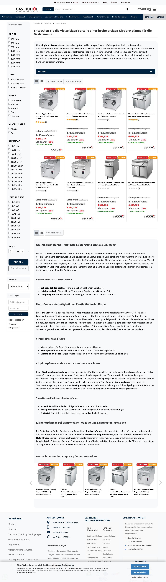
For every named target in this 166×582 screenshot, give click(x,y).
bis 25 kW (14, 225)
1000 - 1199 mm (17, 87)
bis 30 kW (14, 229)
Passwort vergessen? (13, 326)
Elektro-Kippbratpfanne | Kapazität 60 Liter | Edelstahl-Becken (47, 116)
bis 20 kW (14, 221)
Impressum (13, 544)
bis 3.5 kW (14, 202)
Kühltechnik (7, 17)
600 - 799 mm (16, 79)
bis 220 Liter (15, 185)
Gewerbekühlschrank (94, 551)
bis (17, 251)
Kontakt (114, 2)
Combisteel (15, 100)
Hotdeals (149, 17)
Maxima (13, 108)
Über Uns (12, 529)
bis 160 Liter (15, 177)
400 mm (13, 39)
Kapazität (14, 141)
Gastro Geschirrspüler (92, 556)
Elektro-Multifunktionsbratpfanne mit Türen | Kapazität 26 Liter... (120, 493)
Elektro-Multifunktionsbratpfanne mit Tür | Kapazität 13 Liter (80, 115)
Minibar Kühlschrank (107, 548)
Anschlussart (16, 124)
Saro (11, 112)
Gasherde (106, 543)
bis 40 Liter (14, 153)
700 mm (13, 43)
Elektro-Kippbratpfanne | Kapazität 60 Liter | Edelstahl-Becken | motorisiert (47, 184)
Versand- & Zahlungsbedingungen (24, 534)
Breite (12, 34)
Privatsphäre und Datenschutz (23, 559)
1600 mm (14, 62)
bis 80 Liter (14, 161)
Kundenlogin (125, 2)
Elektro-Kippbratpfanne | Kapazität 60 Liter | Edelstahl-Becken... (46, 491)
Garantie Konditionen (18, 539)
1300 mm (14, 58)
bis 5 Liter (14, 146)
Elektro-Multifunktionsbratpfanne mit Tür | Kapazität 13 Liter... (71, 493)
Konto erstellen (16, 319)
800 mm (13, 46)
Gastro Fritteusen (93, 547)
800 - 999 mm (16, 83)
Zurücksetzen (18, 268)
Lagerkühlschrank (109, 536)
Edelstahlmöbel (72, 17)
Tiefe (11, 74)
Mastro (13, 104)
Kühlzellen (106, 540)
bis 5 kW (13, 206)
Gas (11, 133)
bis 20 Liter (14, 149)
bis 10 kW (14, 213)
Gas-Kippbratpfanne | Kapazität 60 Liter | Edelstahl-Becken (110, 115)
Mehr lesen (42, 71)
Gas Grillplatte (108, 554)
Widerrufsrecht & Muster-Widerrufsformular (20, 552)
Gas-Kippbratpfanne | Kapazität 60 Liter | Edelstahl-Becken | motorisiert (80, 184)
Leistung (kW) (16, 197)
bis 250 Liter (15, 189)
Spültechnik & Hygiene (54, 17)
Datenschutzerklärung (28, 573)
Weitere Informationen (140, 577)
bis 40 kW (14, 233)
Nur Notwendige (140, 572)
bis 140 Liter (15, 173)
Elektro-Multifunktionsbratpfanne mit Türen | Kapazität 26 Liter (141, 115)
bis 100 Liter (15, 165)
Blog (105, 2)
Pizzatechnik (88, 17)
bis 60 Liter (14, 157)
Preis (11, 246)
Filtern (18, 261)
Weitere (134, 17)
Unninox (13, 116)
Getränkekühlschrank (94, 536)
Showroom (71, 551)
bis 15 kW (14, 217)
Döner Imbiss (107, 558)
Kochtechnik (20, 17)
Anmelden (18, 314)
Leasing (160, 17)
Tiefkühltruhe (91, 543)
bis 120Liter (15, 169)
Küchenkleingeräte (119, 17)
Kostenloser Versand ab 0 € (91, 2)
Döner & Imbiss (103, 17)
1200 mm (14, 54)
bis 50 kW (14, 237)
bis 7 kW (13, 209)
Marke (12, 95)
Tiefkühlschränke (93, 540)
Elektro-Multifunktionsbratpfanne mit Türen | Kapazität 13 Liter (110, 183)
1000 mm (14, 50)
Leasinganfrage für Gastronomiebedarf (66, 2)
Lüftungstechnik (35, 17)
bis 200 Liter (15, 181)
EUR (28, 251)
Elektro (13, 129)
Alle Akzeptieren (140, 566)
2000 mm (14, 66)
